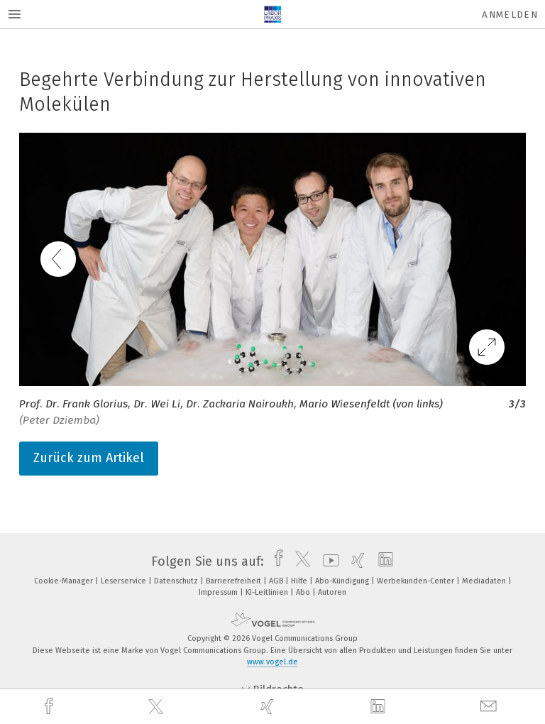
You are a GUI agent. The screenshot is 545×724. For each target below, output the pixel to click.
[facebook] (50, 707)
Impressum (219, 592)
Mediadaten (485, 581)
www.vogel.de (272, 662)
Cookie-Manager (64, 581)
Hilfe (300, 581)
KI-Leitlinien (268, 592)
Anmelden (510, 15)
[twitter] (157, 707)
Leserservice (124, 581)
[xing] (269, 706)
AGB (277, 581)
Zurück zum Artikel (88, 458)
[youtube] (327, 561)
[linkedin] (379, 707)
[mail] (490, 707)
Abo (304, 592)
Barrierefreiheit (234, 581)
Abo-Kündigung (343, 581)
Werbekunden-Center (416, 581)
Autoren (332, 592)
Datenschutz (177, 581)
